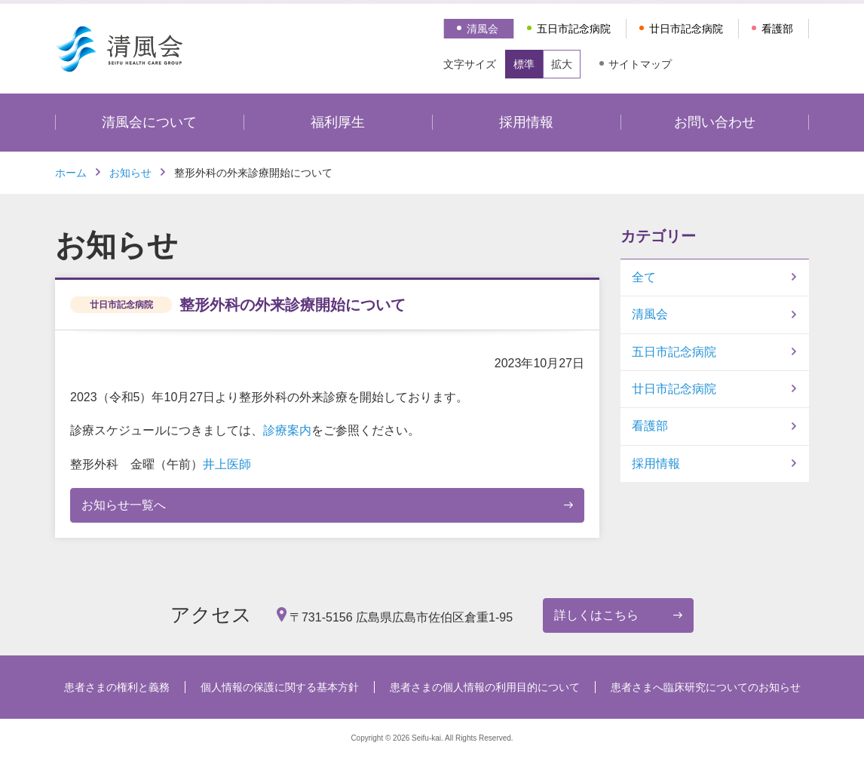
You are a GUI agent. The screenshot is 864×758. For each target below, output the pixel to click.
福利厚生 (338, 122)
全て (644, 277)
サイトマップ (640, 64)
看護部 (777, 29)
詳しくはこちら (596, 615)
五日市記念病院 (574, 29)
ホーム (71, 173)
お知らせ (130, 173)
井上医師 (227, 464)
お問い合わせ (714, 122)
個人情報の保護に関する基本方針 (280, 687)
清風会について (149, 122)
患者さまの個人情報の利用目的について (485, 687)
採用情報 (526, 122)
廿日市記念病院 (686, 29)
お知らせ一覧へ (123, 505)
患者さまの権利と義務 (117, 687)
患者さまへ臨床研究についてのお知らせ (706, 687)
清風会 (482, 29)
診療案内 (287, 430)
